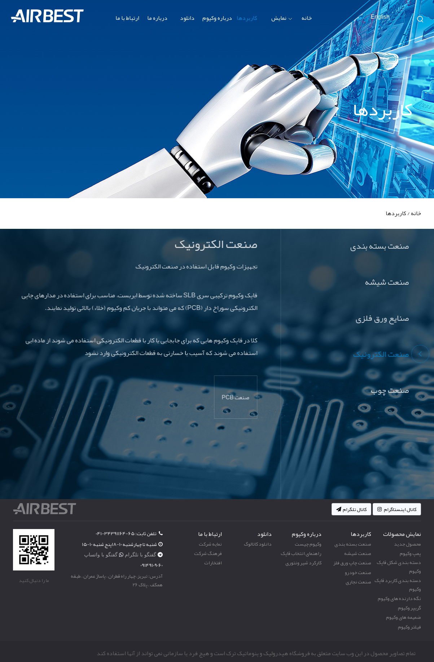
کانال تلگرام (351, 509)
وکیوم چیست (308, 543)
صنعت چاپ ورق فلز (352, 562)
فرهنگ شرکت (208, 553)
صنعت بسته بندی (352, 543)
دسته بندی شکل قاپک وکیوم (399, 566)
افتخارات (213, 562)
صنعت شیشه (357, 553)
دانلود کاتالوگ (258, 543)
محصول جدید (407, 543)
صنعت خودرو (358, 572)
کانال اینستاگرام (396, 509)
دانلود (187, 18)
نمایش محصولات (275, 24)
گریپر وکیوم (409, 607)
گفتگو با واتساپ (101, 554)
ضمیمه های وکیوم (403, 617)
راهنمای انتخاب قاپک (301, 553)
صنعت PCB (237, 397)
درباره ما (157, 18)
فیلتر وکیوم (409, 626)
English (380, 17)
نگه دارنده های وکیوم (399, 598)
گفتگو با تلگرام (141, 554)
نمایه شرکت (210, 543)
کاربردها (247, 18)
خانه (307, 18)
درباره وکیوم (217, 18)
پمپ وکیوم (410, 553)
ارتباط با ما (127, 18)
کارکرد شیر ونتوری (303, 562)
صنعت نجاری (358, 581)
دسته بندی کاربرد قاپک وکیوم (397, 584)
